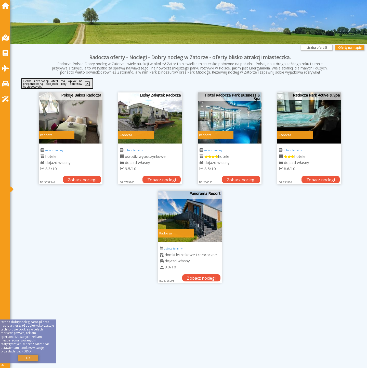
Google (28, 325)
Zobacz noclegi (82, 180)
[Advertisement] (168, 331)
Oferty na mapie (350, 47)
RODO (26, 351)
